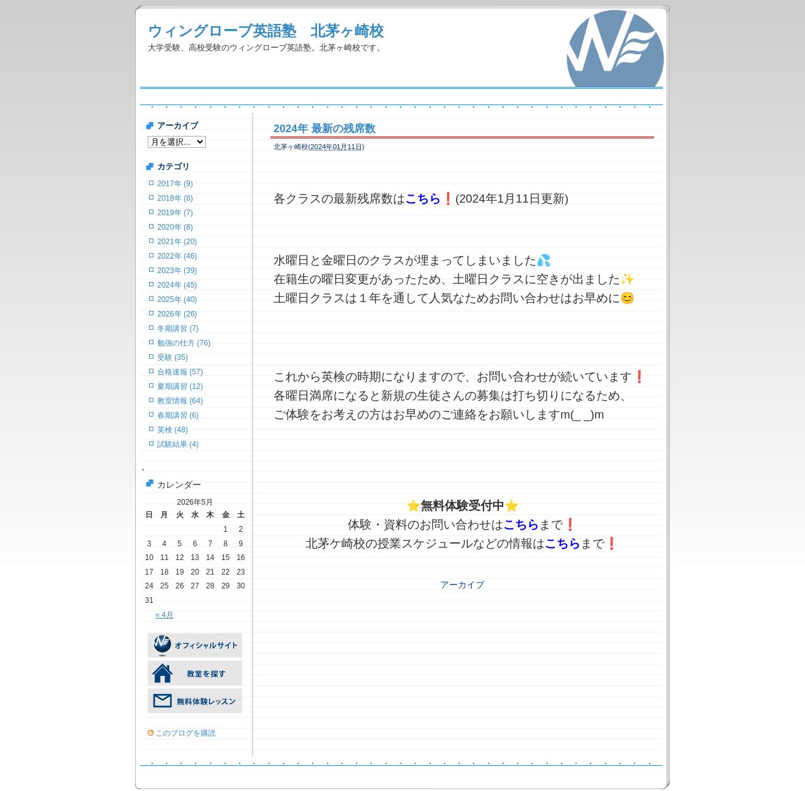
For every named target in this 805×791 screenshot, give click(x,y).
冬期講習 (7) (178, 328)
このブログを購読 (185, 733)
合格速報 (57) (180, 371)
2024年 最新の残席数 (324, 129)
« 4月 (164, 614)
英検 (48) (172, 429)
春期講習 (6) (178, 415)
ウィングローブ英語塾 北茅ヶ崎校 (266, 31)
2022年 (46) (177, 256)
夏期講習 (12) (180, 386)
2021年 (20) (177, 241)
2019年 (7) (175, 212)
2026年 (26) (177, 314)
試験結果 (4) (178, 444)
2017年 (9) (175, 183)
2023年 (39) (177, 270)
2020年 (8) (175, 227)
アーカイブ (462, 585)
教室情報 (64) (180, 400)
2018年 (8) (175, 198)
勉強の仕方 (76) (184, 343)
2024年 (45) (177, 285)
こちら (423, 198)
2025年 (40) (177, 299)
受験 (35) (172, 357)
